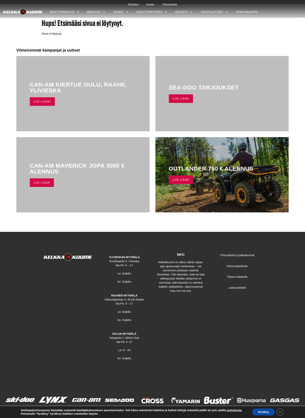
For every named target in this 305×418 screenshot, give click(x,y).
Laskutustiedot (237, 287)
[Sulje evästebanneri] (279, 411)
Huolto (150, 4)
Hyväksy (263, 412)
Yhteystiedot (169, 4)
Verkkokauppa (247, 11)
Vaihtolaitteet (214, 12)
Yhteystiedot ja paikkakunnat (237, 255)
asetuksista (234, 410)
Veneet (121, 12)
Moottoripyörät (152, 12)
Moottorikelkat (64, 12)
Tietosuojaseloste (237, 266)
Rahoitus (133, 4)
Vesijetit (184, 12)
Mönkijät (96, 12)
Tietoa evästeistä (237, 276)
